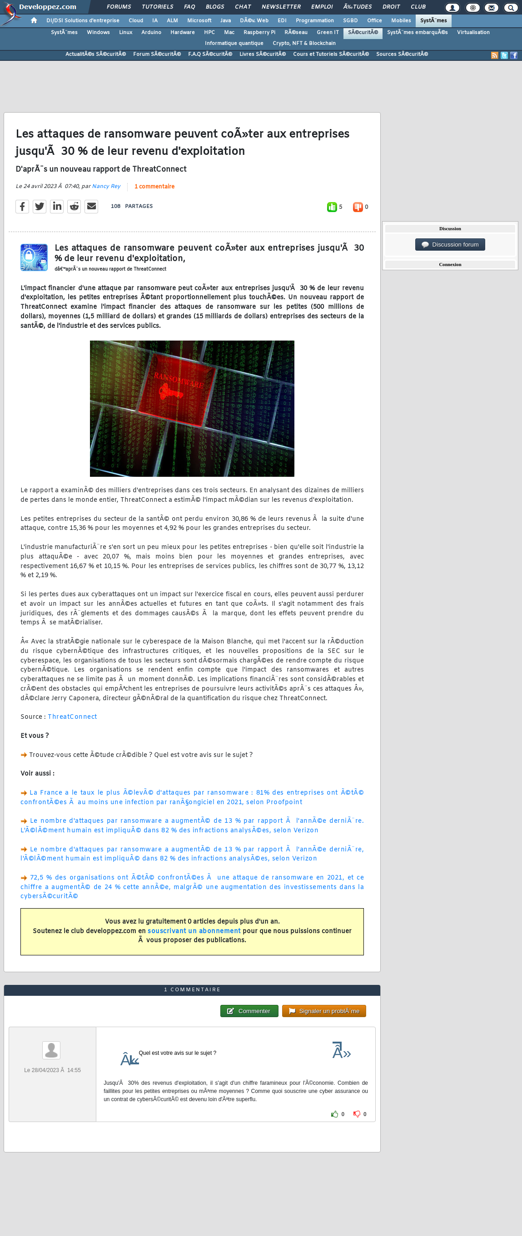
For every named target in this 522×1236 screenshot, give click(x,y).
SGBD (350, 21)
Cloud (136, 21)
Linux (125, 33)
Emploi (321, 7)
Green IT (328, 33)
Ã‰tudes (358, 7)
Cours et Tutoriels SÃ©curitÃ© (331, 54)
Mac (229, 33)
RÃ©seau (296, 33)
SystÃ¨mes (433, 21)
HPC (209, 33)
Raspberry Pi (259, 33)
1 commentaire (154, 187)
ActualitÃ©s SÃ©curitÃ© (95, 54)
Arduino (151, 33)
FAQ (189, 7)
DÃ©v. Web (254, 21)
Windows (98, 33)
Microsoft (199, 21)
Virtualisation (473, 33)
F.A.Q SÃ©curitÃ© (210, 54)
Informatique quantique (234, 43)
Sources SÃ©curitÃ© (402, 54)
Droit (391, 7)
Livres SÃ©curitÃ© (262, 54)
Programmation (315, 21)
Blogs (215, 7)
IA (155, 21)
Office (374, 21)
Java (225, 21)
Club (418, 7)
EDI (282, 21)
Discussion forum (450, 244)
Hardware (182, 33)
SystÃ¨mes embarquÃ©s (417, 33)
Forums (119, 7)
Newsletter (281, 7)
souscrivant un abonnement (194, 931)
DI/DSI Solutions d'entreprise (82, 21)
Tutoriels (157, 7)
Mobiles (401, 21)
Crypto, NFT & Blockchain (304, 43)
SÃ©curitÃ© (363, 33)
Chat (243, 7)
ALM (172, 21)
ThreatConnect (72, 717)
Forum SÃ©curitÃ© (157, 54)
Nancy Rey (106, 186)
